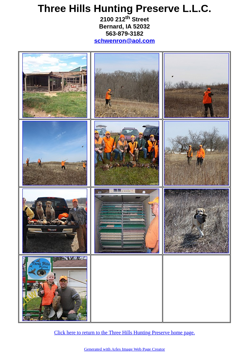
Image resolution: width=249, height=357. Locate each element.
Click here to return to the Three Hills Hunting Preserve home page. (124, 332)
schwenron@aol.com (124, 40)
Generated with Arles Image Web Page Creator (124, 349)
